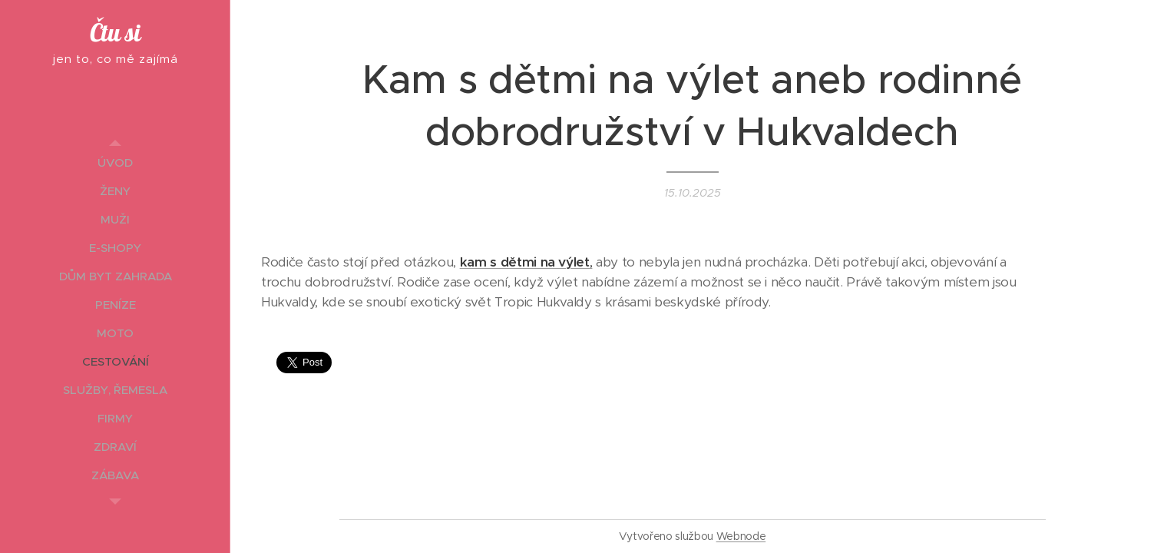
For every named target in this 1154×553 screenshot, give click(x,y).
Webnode (741, 536)
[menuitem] (115, 162)
